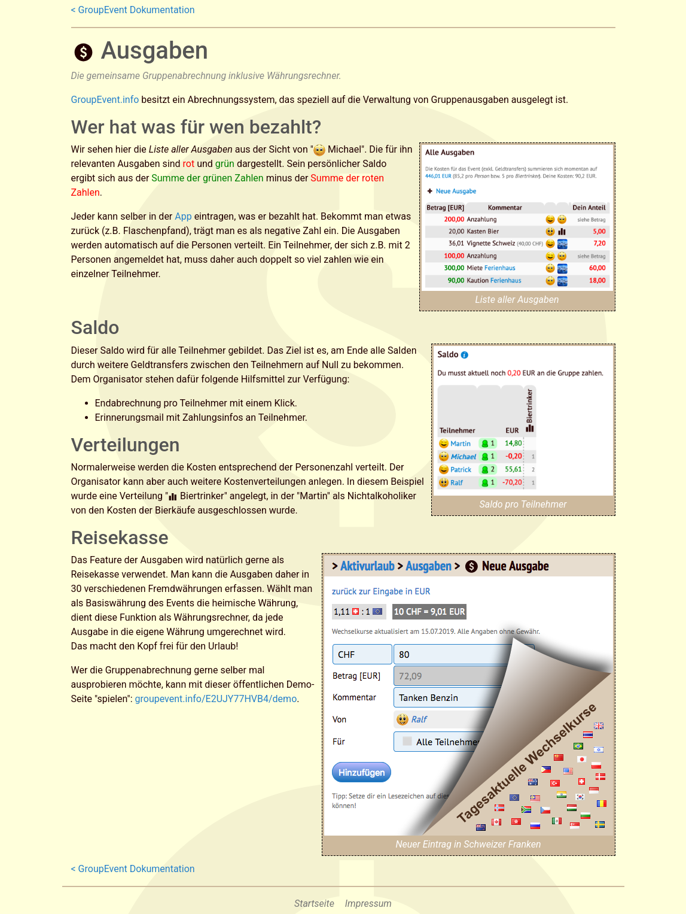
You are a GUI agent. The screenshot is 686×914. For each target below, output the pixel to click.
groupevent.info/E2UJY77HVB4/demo (216, 699)
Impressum (368, 903)
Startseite (314, 903)
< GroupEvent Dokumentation (133, 10)
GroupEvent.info (105, 99)
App (183, 216)
